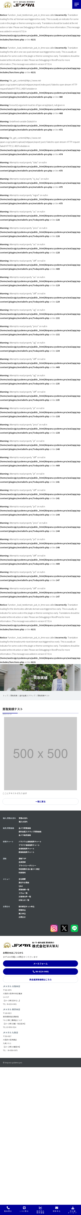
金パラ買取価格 (25, 828)
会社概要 (22, 879)
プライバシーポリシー (27, 865)
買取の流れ (23, 818)
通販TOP (22, 858)
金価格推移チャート (26, 848)
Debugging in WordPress (35, 27)
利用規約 (22, 872)
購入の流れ (23, 821)
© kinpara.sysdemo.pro (12, 1062)
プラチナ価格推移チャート (29, 845)
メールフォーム (40, 963)
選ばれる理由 (24, 882)
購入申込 (22, 913)
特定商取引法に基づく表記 (29, 869)
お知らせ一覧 (24, 900)
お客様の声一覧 (25, 896)
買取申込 (22, 910)
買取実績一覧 (24, 889)
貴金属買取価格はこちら (40, 979)
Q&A (21, 886)
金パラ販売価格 (25, 835)
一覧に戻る (40, 801)
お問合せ (22, 917)
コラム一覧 (23, 893)
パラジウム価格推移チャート (30, 841)
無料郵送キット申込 (26, 906)
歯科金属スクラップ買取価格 (30, 831)
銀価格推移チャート (26, 852)
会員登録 (22, 862)
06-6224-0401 (42, 971)
